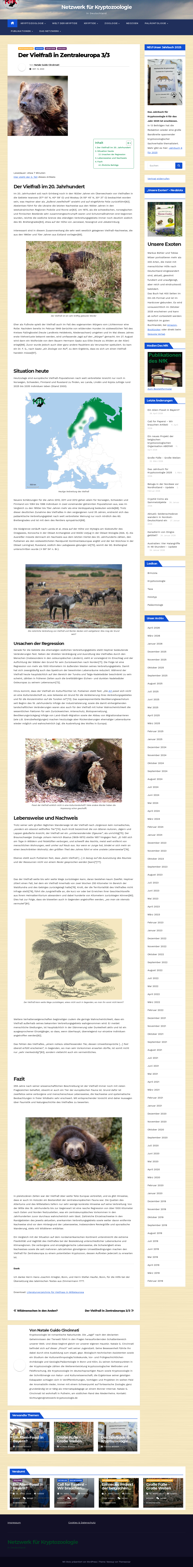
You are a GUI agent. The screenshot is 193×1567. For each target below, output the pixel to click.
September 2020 (158, 1137)
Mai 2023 (153, 898)
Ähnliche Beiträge (110, 165)
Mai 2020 (153, 1161)
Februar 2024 (156, 826)
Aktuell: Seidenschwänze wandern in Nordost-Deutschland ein (163, 517)
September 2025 (158, 675)
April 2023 (154, 906)
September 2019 (157, 1225)
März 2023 (154, 914)
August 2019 (155, 1233)
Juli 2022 (153, 978)
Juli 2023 (153, 882)
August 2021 (155, 1049)
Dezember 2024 (157, 747)
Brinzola (152, 573)
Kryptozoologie (32, 23)
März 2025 (154, 723)
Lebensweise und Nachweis (112, 158)
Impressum (14, 1522)
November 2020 (157, 1121)
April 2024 (154, 811)
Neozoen (132, 23)
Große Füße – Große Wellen (69, 1439)
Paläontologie (156, 23)
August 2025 (155, 683)
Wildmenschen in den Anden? (36, 1310)
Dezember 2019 (157, 1201)
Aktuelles (62, 1480)
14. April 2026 (68, 1494)
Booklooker (154, 329)
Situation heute (105, 151)
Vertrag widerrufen (159, 178)
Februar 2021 (155, 1097)
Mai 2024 (153, 803)
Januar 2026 (155, 643)
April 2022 (154, 994)
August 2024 (155, 779)
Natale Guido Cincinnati (46, 65)
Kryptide (90, 23)
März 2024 (154, 818)
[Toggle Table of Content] (127, 143)
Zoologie (111, 23)
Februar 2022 (156, 1010)
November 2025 (157, 659)
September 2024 (158, 771)
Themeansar (125, 1562)
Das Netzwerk (49, 31)
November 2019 (157, 1209)
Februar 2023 (156, 922)
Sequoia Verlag (156, 334)
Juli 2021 (153, 1057)
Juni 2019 (153, 1249)
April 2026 (154, 627)
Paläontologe (155, 604)
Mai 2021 (153, 1073)
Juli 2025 (153, 691)
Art (110, 691)
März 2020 (154, 1177)
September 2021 (157, 1042)
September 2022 (158, 962)
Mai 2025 (153, 707)
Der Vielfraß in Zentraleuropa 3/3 (63, 55)
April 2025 (154, 715)
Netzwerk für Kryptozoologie (96, 7)
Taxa (150, 589)
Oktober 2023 (156, 858)
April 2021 (153, 1081)
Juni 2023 (153, 890)
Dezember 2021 (157, 1018)
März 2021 (154, 1089)
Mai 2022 (153, 986)
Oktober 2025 (156, 667)
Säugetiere (50, 48)
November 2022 (157, 946)
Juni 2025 (153, 699)
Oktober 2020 (156, 1129)
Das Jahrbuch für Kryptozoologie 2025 (116, 1441)
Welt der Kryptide (64, 23)
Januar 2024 (155, 834)
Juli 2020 (153, 1145)
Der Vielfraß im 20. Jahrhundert (114, 147)
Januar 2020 (155, 1193)
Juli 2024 (153, 787)
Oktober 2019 (156, 1217)
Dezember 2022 (157, 938)
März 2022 (154, 1002)
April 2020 (154, 1169)
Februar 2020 (156, 1185)
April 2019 (154, 1265)
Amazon (172, 325)
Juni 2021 (153, 1065)
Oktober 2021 (155, 1034)
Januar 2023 (155, 930)
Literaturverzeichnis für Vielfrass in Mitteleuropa (55, 1292)
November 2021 (157, 1026)
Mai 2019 (153, 1257)
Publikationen (21, 31)
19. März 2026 (157, 1494)
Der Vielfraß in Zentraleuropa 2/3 (109, 1310)
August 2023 (155, 874)
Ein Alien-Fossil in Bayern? (28, 1439)
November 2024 (157, 755)
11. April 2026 (112, 1494)
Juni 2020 (154, 1153)
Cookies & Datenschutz (82, 1522)
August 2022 (155, 970)
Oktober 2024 (156, 763)
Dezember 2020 (157, 1113)
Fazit (100, 161)
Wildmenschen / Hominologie (115, 1480)
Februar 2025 (156, 731)
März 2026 (154, 635)
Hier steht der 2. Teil (25, 177)
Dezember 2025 (157, 651)
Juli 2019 (153, 1241)
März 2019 (154, 1273)
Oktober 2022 (156, 954)
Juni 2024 (153, 795)
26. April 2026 (24, 1494)
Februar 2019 (155, 1280)
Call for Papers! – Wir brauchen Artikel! (72, 1488)
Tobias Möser (22, 1447)
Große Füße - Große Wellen (164, 457)
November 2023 (157, 850)
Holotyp (152, 596)
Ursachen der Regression (113, 154)
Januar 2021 (155, 1105)
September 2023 (158, 866)
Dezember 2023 (157, 842)
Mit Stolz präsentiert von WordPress (80, 1562)
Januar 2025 (155, 739)
